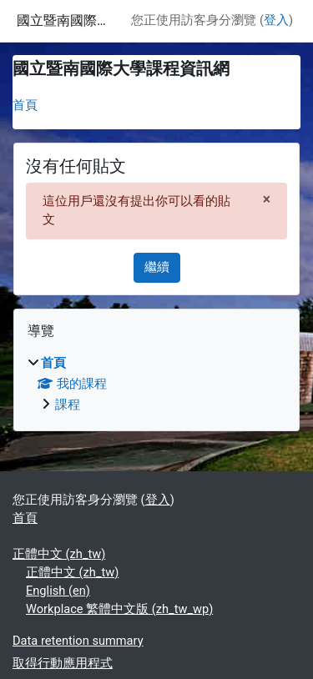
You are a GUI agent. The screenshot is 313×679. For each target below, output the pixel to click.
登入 (276, 20)
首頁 (25, 105)
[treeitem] (156, 385)
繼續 (156, 266)
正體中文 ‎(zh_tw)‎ (59, 553)
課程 (67, 404)
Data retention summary (78, 640)
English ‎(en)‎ (58, 590)
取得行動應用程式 (63, 663)
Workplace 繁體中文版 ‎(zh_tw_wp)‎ (119, 608)
